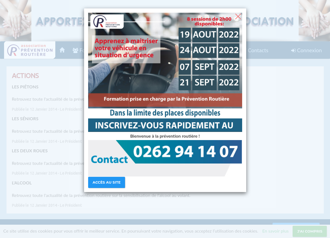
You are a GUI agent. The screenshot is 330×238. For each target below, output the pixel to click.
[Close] (238, 16)
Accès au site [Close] (107, 182)
